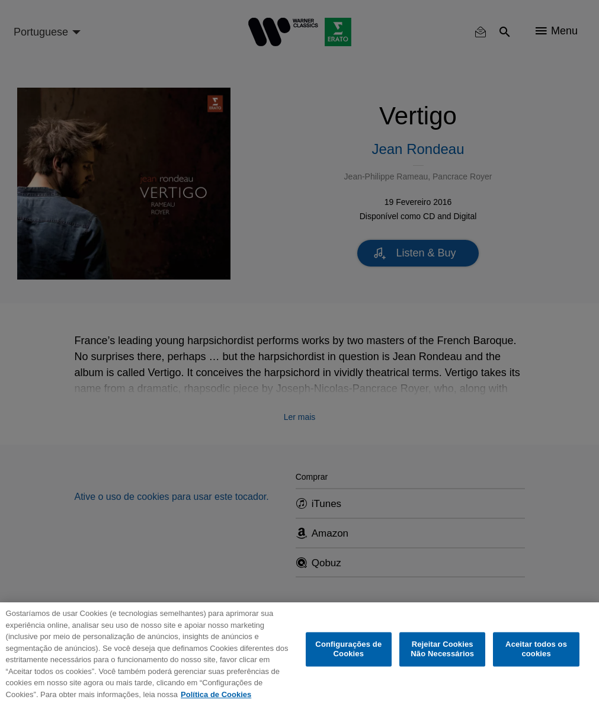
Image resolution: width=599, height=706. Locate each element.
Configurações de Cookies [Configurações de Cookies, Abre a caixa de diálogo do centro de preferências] (348, 649)
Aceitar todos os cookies (536, 649)
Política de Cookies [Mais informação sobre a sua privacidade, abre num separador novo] (216, 694)
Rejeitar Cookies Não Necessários (442, 649)
